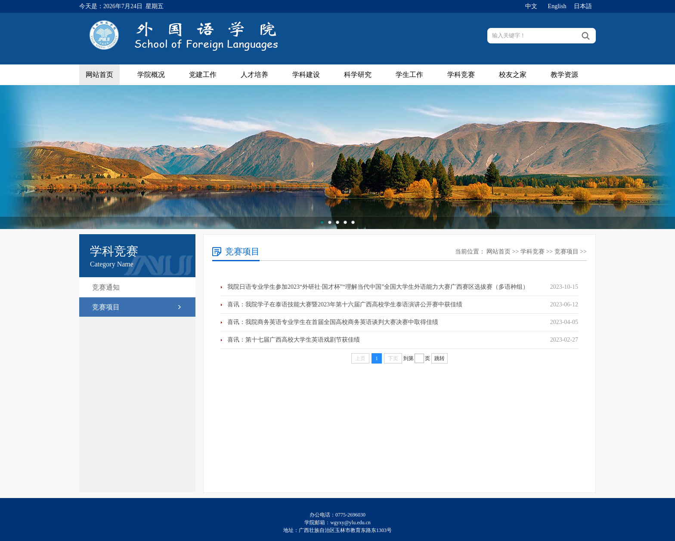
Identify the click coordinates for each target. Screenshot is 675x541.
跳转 (439, 358)
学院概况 (151, 74)
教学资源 (564, 74)
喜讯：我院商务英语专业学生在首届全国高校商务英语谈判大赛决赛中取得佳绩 (332, 322)
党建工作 (203, 74)
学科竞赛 (461, 74)
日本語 (583, 6)
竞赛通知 (106, 287)
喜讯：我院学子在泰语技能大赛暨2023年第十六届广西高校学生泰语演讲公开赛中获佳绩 (344, 304)
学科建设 (306, 74)
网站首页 (99, 74)
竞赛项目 (106, 307)
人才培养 (254, 74)
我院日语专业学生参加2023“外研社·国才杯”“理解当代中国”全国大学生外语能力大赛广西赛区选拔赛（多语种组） (378, 287)
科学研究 (358, 74)
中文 (531, 6)
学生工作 (409, 74)
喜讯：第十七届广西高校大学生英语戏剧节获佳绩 (293, 339)
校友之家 (512, 74)
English (557, 6)
